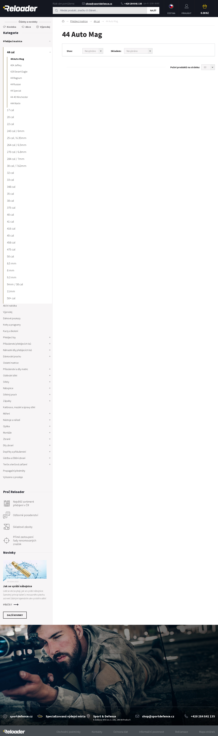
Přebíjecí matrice (79, 21)
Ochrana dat (120, 732)
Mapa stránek (207, 732)
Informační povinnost (151, 732)
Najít (153, 10)
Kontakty (97, 732)
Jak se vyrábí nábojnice (17, 586)
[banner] (14, 732)
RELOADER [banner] (20, 8)
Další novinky (15, 615)
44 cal (97, 21)
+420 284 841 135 (131, 3)
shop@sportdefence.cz (97, 3)
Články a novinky (28, 21)
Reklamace (181, 732)
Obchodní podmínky (68, 732)
